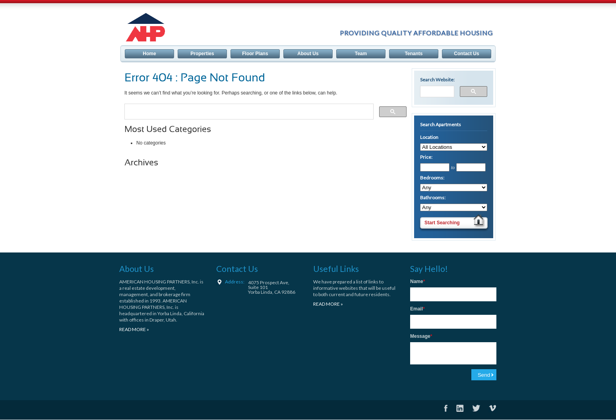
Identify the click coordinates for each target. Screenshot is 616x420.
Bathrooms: (433, 197)
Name (417, 281)
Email (417, 309)
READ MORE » (134, 329)
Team (361, 53)
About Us (307, 53)
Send (484, 375)
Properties (202, 53)
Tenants (413, 53)
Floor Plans (255, 53)
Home (149, 53)
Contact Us (466, 53)
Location (429, 137)
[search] (248, 109)
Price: (426, 157)
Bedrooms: (432, 178)
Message (421, 336)
